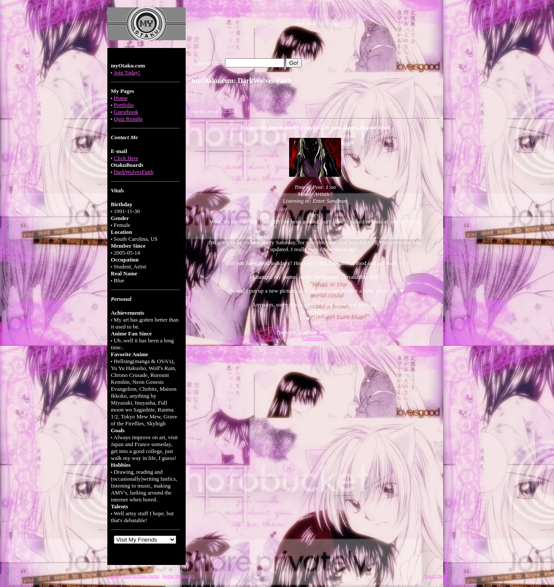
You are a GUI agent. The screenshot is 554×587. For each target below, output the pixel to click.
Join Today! (127, 72)
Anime (114, 576)
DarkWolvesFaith (133, 172)
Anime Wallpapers (178, 576)
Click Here (126, 158)
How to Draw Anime (141, 576)
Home (121, 98)
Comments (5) (315, 338)
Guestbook (126, 111)
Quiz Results (128, 118)
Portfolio (124, 105)
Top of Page (435, 576)
